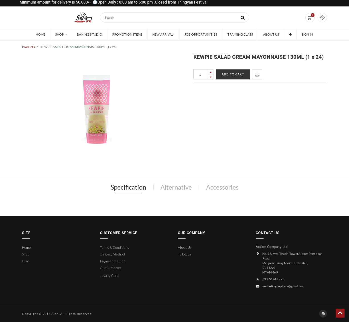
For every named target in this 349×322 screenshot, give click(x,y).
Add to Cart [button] (233, 74)
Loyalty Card (109, 275)
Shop (25, 254)
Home (26, 247)
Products (28, 47)
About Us (184, 247)
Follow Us (185, 254)
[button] (290, 34)
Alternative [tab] (176, 187)
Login (26, 261)
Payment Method (113, 261)
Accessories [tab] (222, 187)
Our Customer (110, 268)
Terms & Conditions (114, 247)
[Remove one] (210, 77)
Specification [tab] (128, 187)
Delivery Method (112, 254)
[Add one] (210, 72)
